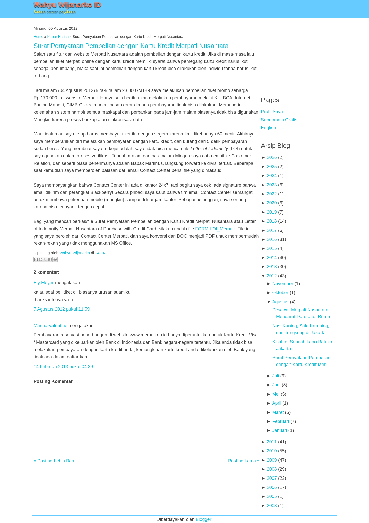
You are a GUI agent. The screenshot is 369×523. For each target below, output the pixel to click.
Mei (275, 394)
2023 (272, 184)
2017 (272, 230)
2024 (272, 175)
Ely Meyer (44, 282)
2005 (272, 496)
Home (38, 37)
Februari (280, 421)
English (268, 127)
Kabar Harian (58, 37)
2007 (272, 478)
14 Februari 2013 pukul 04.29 (63, 366)
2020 (272, 203)
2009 (272, 460)
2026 (272, 157)
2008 (272, 469)
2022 (272, 193)
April (276, 403)
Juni (276, 385)
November (282, 283)
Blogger (203, 519)
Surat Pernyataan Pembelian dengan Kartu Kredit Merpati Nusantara (131, 45)
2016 (272, 239)
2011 (272, 441)
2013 (272, 266)
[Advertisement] (299, 53)
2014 (272, 257)
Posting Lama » (244, 460)
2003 (272, 505)
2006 (272, 487)
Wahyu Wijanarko (74, 253)
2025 (272, 166)
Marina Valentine (50, 325)
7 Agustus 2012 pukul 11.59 (62, 309)
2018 (272, 221)
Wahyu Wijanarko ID (67, 5)
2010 (272, 450)
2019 (272, 212)
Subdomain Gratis (279, 119)
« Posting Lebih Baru (55, 460)
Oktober (280, 292)
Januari (279, 430)
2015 (272, 248)
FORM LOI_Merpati (215, 228)
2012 (272, 275)
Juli (275, 375)
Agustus (280, 301)
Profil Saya (272, 111)
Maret (278, 412)
